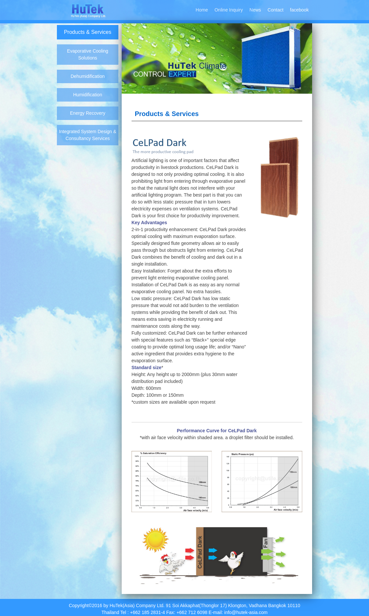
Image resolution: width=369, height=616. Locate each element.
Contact (275, 9)
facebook (299, 9)
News (255, 9)
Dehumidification (88, 76)
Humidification (87, 94)
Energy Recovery (87, 113)
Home (202, 9)
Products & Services (87, 32)
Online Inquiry (228, 9)
